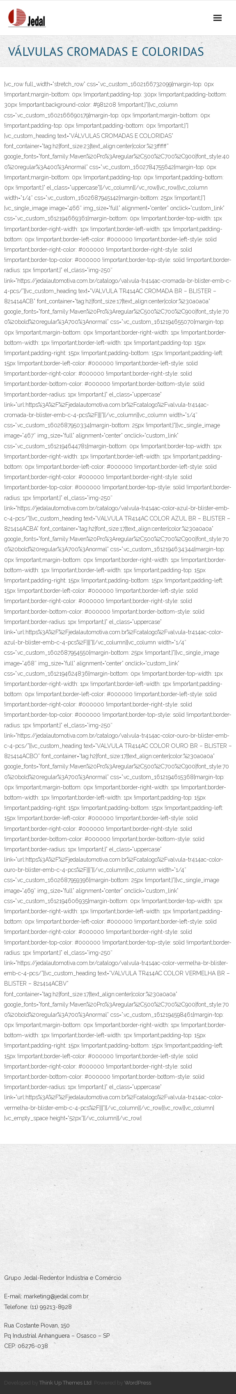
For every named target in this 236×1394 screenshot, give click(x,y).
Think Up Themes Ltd (65, 1383)
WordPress (137, 1383)
